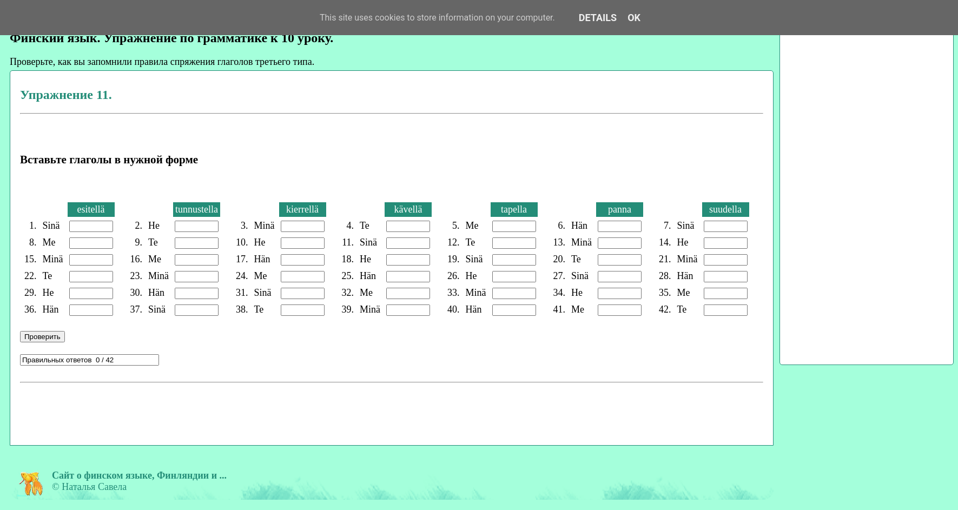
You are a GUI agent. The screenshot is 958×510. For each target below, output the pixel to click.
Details (598, 17)
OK (633, 17)
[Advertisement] (220, 412)
